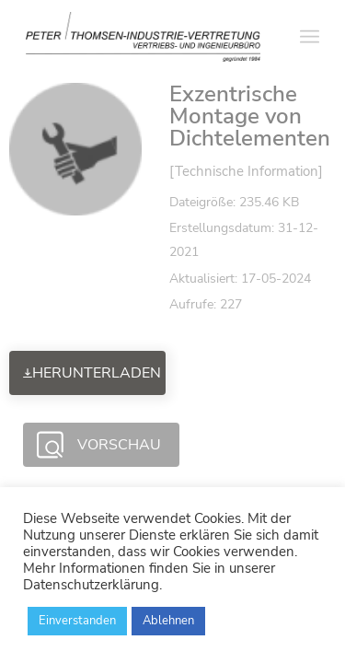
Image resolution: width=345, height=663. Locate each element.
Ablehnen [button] (168, 620)
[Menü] (309, 37)
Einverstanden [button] (77, 620)
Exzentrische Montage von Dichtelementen (249, 116)
